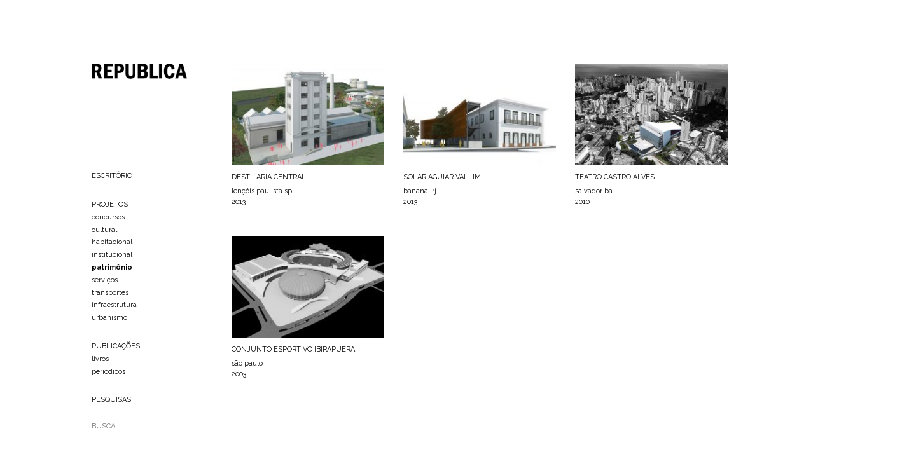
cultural (104, 230)
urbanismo (109, 317)
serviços (105, 280)
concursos (108, 217)
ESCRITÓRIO (112, 176)
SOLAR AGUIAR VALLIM (442, 177)
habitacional (112, 242)
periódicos (108, 371)
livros (100, 359)
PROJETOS (110, 204)
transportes (110, 293)
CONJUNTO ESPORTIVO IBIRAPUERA (293, 349)
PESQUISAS (111, 399)
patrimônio (112, 267)
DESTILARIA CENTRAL (269, 177)
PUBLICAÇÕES (116, 346)
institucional (112, 254)
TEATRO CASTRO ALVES (615, 177)
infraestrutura (114, 305)
